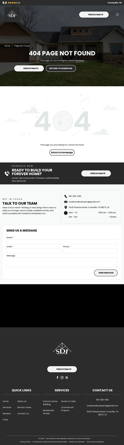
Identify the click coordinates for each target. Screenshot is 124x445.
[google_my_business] (67, 377)
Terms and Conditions (95, 442)
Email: (9, 246)
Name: (10, 237)
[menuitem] (9, 401)
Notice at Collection (77, 442)
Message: (11, 255)
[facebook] (57, 377)
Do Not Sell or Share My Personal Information (50, 442)
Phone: (66, 246)
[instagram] (62, 377)
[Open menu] (117, 14)
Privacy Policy (25, 442)
